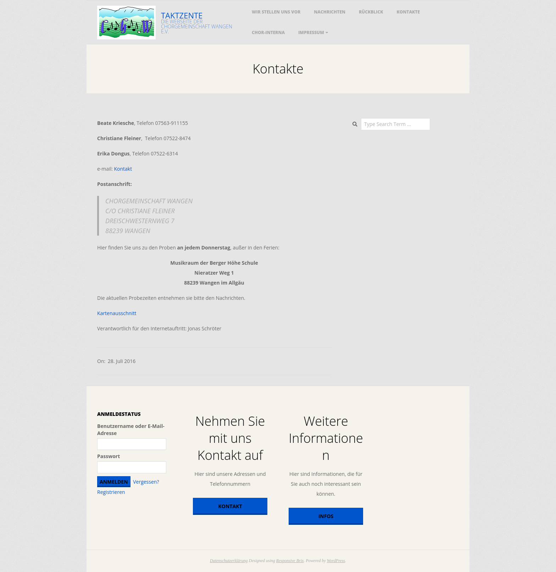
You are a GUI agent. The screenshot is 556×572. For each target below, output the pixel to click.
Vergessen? (146, 481)
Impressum (311, 32)
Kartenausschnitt (117, 313)
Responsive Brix (290, 560)
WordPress (336, 560)
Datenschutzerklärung (229, 560)
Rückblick (371, 12)
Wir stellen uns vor (276, 12)
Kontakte (408, 12)
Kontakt (123, 168)
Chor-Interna (268, 32)
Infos (326, 516)
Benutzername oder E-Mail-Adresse (131, 429)
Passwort (108, 456)
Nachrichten (329, 12)
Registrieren (111, 492)
